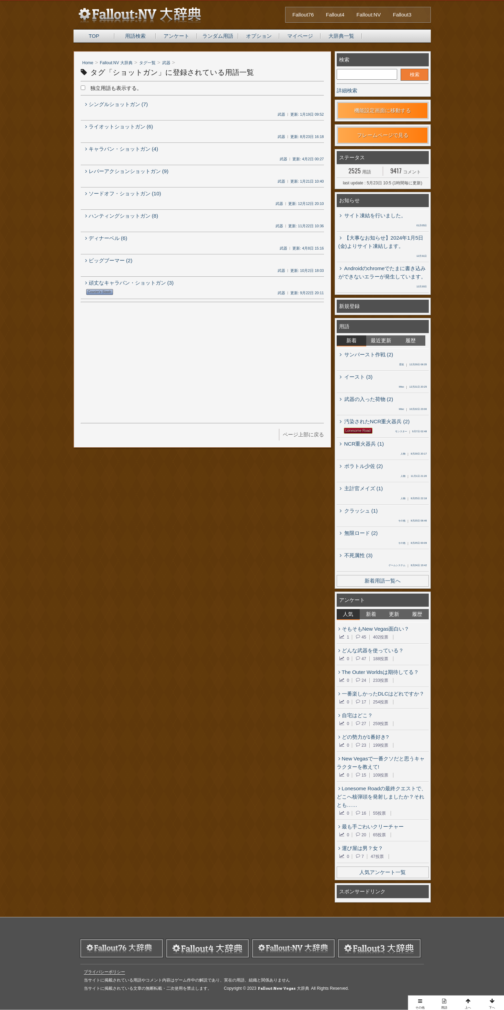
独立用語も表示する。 (111, 88)
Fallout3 (402, 15)
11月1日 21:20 (414, 476)
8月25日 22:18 (414, 499)
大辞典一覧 (341, 36)
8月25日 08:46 (412, 521)
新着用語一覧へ (383, 581)
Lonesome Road (358, 431)
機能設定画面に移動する (382, 110)
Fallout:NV (369, 15)
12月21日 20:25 (413, 387)
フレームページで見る (382, 135)
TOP (94, 36)
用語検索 (135, 36)
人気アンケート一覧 (382, 872)
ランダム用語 (217, 36)
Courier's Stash (99, 292)
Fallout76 (303, 15)
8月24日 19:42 (408, 566)
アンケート (176, 36)
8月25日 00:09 (412, 543)
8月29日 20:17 (414, 454)
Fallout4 (335, 15)
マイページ (300, 36)
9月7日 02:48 (411, 432)
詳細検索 (347, 90)
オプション (259, 36)
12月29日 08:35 (413, 365)
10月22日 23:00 (413, 410)
